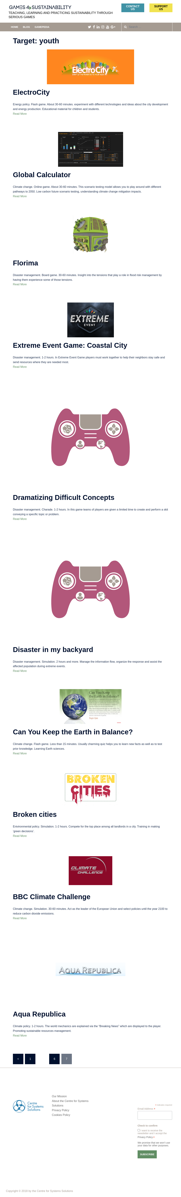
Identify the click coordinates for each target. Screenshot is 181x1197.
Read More (20, 113)
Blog (26, 27)
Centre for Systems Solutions (55, 1191)
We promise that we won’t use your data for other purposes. (154, 1144)
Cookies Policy (61, 1114)
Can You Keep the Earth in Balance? (73, 732)
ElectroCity (31, 92)
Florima (25, 263)
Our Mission (59, 1096)
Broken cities (35, 814)
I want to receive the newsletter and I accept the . (152, 1134)
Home (14, 27)
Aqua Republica (39, 1014)
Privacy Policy (60, 1110)
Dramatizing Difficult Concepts (63, 497)
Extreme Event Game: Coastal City (70, 345)
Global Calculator (42, 175)
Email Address (146, 1108)
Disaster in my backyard (53, 649)
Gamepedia (42, 27)
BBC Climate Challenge (51, 897)
